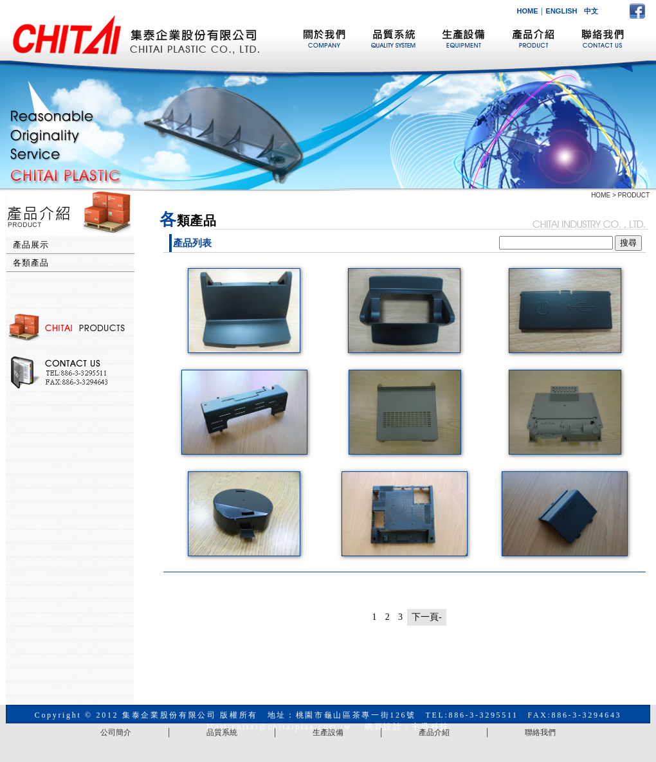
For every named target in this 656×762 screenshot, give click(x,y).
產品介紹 (434, 732)
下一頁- (427, 617)
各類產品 (31, 263)
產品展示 (31, 244)
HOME (527, 11)
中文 (591, 11)
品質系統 (221, 732)
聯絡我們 (540, 732)
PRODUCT (634, 195)
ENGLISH (562, 11)
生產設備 (328, 732)
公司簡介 (115, 732)
